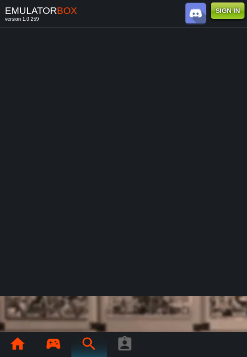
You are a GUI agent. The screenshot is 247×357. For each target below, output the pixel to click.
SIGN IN (227, 10)
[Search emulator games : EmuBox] (88, 344)
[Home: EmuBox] (17, 344)
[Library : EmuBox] (53, 344)
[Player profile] (124, 344)
